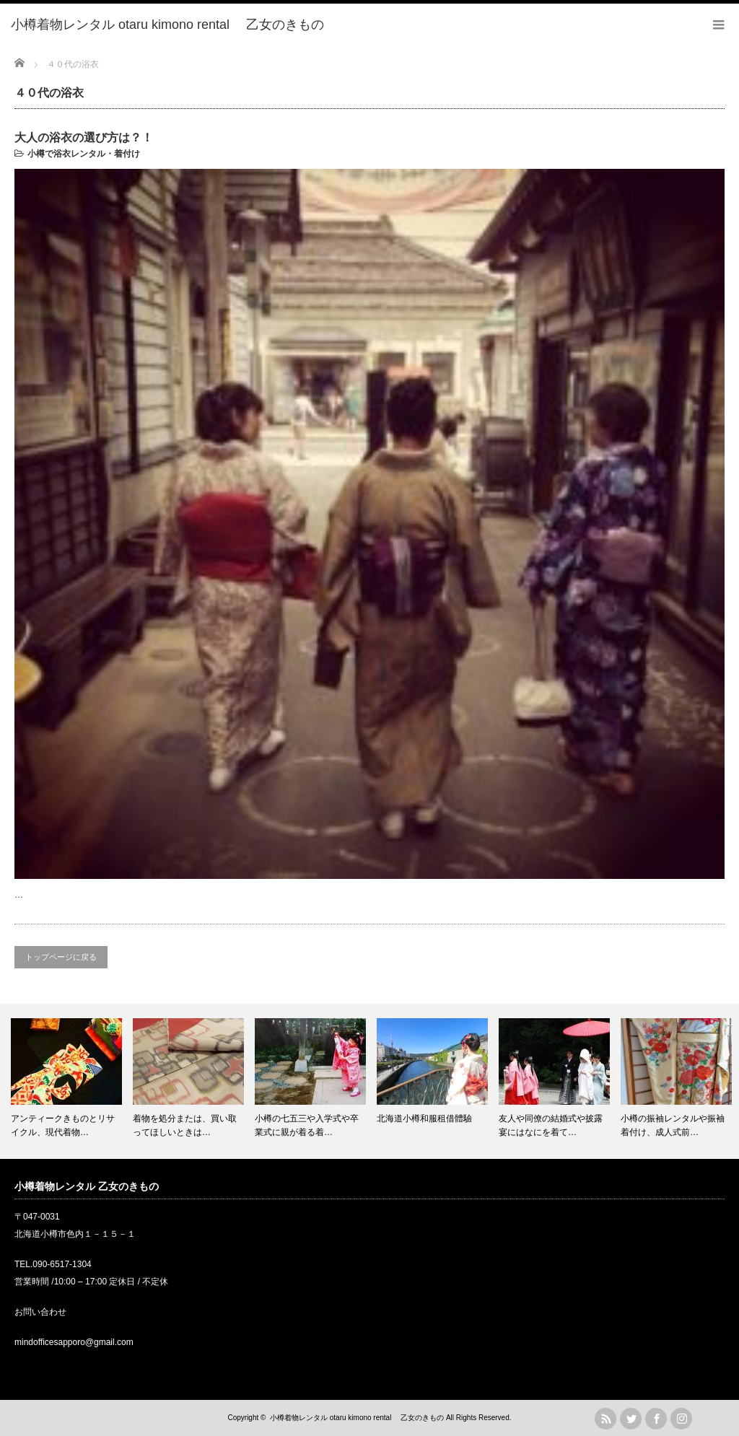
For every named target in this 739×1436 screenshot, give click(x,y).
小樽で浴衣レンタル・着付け (83, 154)
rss (605, 1419)
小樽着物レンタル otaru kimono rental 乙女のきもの (357, 1418)
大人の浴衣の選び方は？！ (83, 137)
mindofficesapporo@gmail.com (74, 1342)
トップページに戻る (61, 957)
